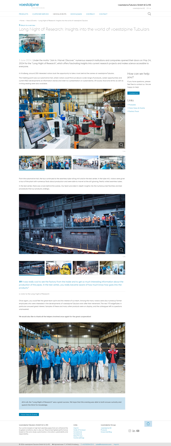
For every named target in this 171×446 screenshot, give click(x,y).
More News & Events (29, 414)
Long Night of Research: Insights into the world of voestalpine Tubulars (63, 21)
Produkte (132, 104)
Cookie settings (79, 438)
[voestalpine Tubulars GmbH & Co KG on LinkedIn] (134, 431)
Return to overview (27, 25)
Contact (103, 14)
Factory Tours (134, 111)
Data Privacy (78, 436)
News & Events (59, 14)
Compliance (78, 432)
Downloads (76, 14)
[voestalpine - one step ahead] (31, 5)
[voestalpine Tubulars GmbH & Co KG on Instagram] (130, 431)
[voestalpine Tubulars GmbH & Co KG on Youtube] (138, 431)
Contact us (133, 93)
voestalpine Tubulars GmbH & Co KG (33, 425)
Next (122, 118)
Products (23, 14)
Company (90, 14)
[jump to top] (148, 424)
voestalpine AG (139, 8)
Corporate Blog (106, 432)
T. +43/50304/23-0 (87, 444)
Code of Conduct (80, 430)
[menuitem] (23, 14)
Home (22, 21)
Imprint (76, 428)
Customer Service (40, 14)
